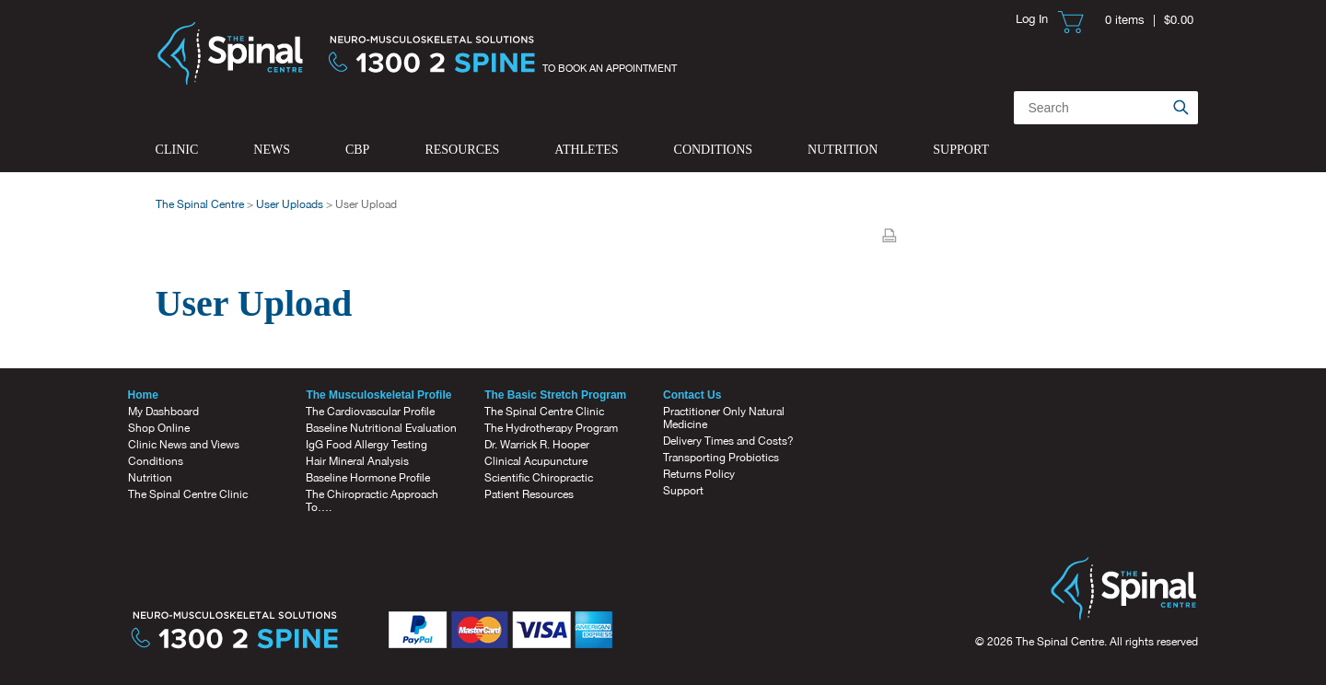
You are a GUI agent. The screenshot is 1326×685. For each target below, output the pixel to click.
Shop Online (159, 428)
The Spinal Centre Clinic (188, 494)
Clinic (177, 150)
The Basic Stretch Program (555, 395)
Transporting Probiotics (721, 457)
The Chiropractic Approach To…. (372, 501)
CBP (357, 150)
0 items (1125, 20)
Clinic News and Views (183, 444)
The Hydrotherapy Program (551, 428)
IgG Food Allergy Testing (366, 444)
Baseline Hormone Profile (368, 477)
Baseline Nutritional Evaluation (381, 428)
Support (961, 150)
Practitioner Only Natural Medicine (724, 418)
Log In (1032, 19)
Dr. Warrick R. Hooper (536, 444)
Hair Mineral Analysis (357, 461)
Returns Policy (699, 474)
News (271, 150)
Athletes (586, 150)
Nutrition (843, 150)
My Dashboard (163, 411)
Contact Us (692, 395)
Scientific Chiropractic (538, 477)
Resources (462, 150)
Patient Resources (529, 494)
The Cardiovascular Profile (370, 411)
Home (143, 395)
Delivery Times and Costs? (728, 441)
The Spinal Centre (200, 204)
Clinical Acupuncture (535, 461)
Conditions (713, 150)
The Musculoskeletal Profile (378, 395)
